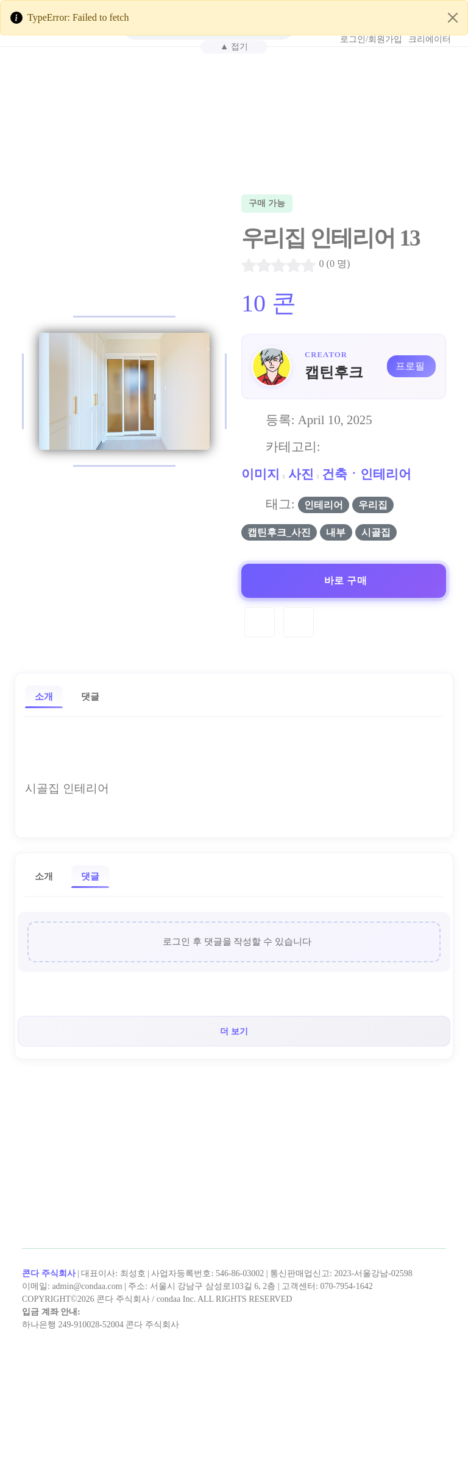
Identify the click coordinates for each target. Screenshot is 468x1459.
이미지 (260, 474)
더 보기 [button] (234, 1031)
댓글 (90, 696)
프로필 (410, 366)
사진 (301, 474)
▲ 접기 (234, 46)
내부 (336, 532)
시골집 (376, 532)
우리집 (373, 505)
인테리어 (323, 505)
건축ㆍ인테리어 (366, 474)
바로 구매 (345, 580)
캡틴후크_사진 (279, 532)
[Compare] (298, 622)
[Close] (452, 18)
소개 (44, 696)
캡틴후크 (334, 372)
